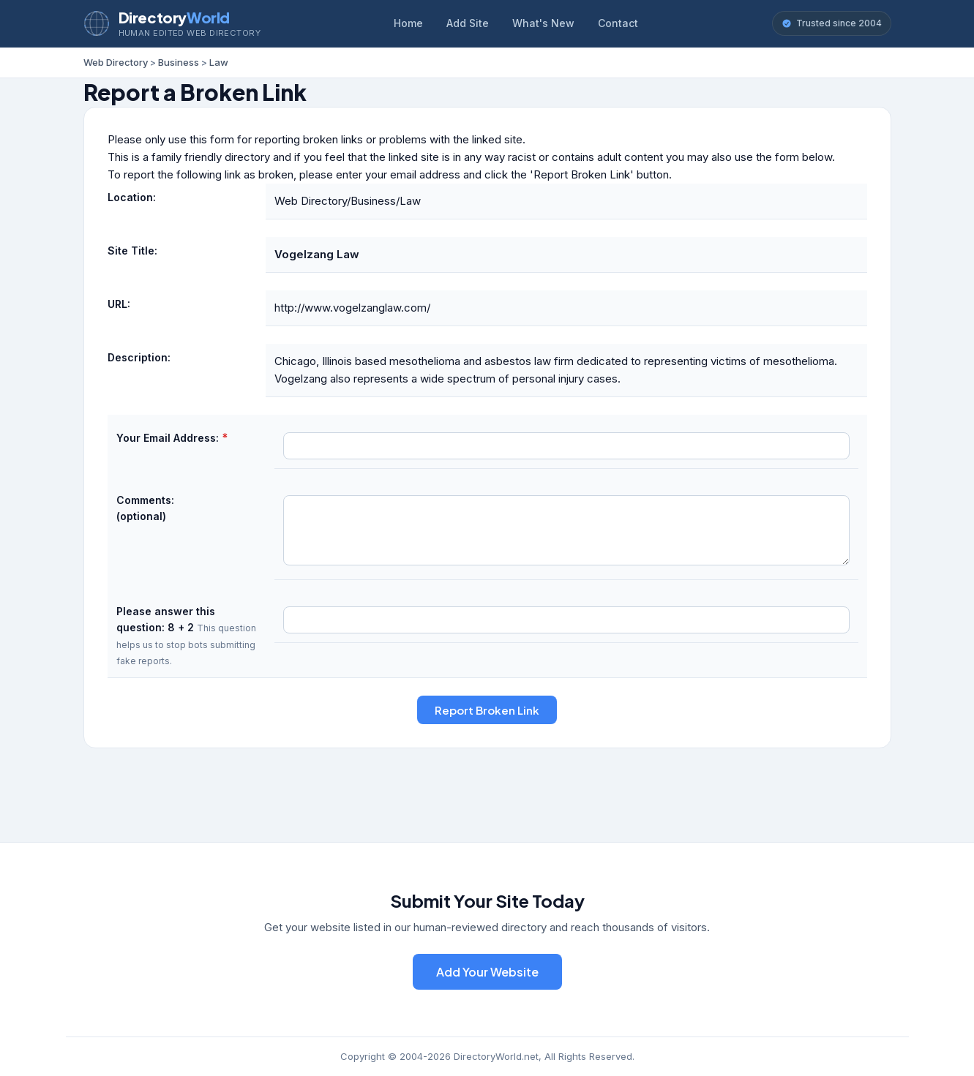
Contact (618, 23)
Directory (174, 17)
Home (408, 23)
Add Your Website (487, 971)
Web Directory (115, 62)
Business (178, 62)
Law (218, 62)
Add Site (467, 23)
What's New (543, 23)
